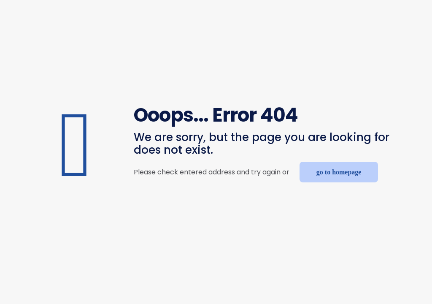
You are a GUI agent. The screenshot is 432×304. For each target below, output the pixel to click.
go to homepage (339, 172)
